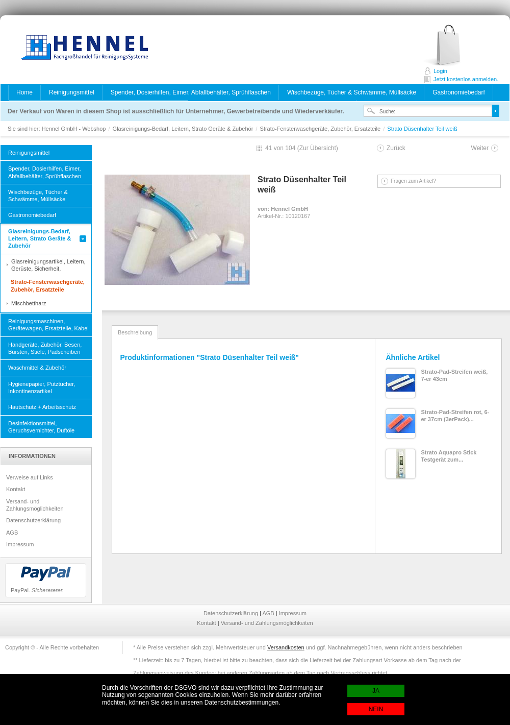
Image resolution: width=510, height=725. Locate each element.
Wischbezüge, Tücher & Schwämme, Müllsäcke (351, 92)
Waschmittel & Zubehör (37, 368)
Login (440, 71)
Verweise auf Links (29, 477)
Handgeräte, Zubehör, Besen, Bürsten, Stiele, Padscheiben (45, 348)
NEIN (376, 709)
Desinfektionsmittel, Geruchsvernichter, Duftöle (41, 426)
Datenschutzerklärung (33, 520)
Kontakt (15, 489)
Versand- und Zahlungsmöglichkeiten (35, 505)
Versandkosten (285, 647)
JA (375, 690)
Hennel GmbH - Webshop (81, 48)
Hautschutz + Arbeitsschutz (42, 407)
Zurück (396, 148)
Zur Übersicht (317, 148)
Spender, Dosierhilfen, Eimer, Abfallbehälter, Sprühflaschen (191, 92)
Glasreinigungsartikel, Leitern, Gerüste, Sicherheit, (48, 265)
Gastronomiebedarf (458, 92)
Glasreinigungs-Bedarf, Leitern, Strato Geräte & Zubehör (184, 129)
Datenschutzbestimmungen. (242, 702)
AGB (12, 532)
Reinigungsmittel (71, 92)
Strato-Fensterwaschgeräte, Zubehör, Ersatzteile (321, 129)
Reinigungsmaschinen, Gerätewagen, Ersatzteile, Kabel (48, 324)
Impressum (20, 544)
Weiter (480, 148)
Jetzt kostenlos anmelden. (453, 46)
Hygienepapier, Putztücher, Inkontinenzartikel (41, 387)
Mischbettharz (28, 303)
